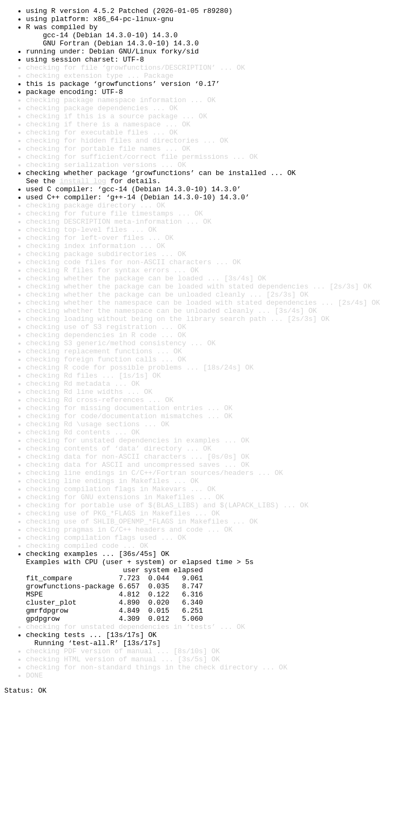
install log (82, 216)
